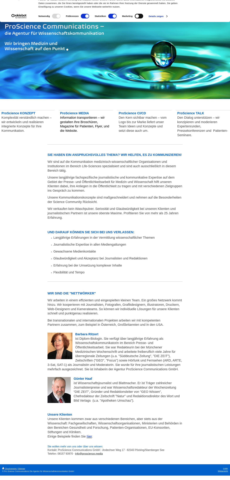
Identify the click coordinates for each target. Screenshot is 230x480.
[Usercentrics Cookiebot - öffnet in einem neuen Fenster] (19, 34)
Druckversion (9, 469)
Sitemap (21, 469)
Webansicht (223, 471)
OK (205, 7)
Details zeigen (156, 34)
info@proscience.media (89, 453)
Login (225, 468)
